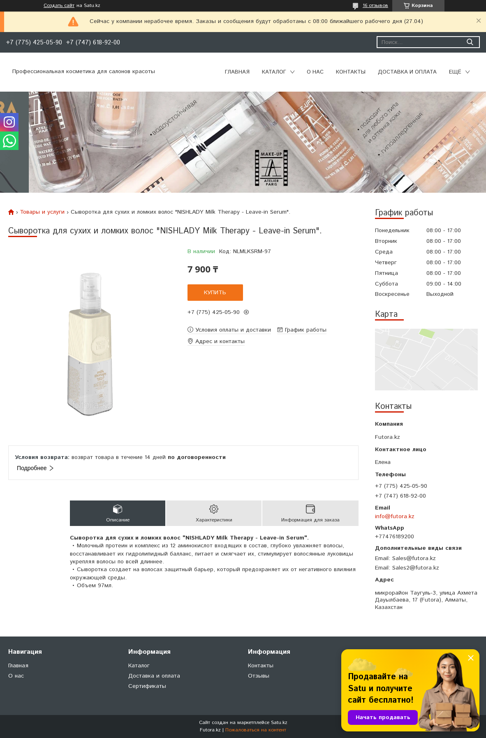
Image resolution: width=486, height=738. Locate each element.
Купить (215, 292)
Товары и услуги (42, 212)
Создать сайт (59, 6)
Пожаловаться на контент (255, 729)
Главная (237, 72)
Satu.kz (279, 722)
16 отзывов (375, 5)
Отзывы (258, 676)
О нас (315, 72)
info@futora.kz (394, 516)
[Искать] (470, 42)
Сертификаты (147, 686)
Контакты (351, 72)
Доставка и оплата (407, 72)
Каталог (274, 72)
